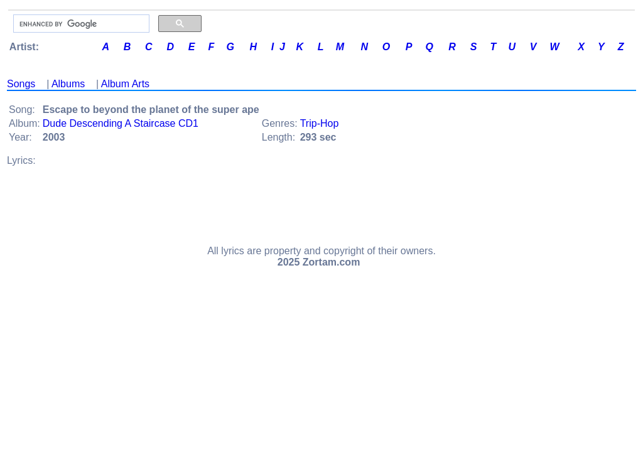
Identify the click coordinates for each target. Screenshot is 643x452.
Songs (21, 83)
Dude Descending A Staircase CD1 (120, 123)
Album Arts (125, 83)
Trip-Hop (319, 123)
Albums (68, 83)
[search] (80, 24)
